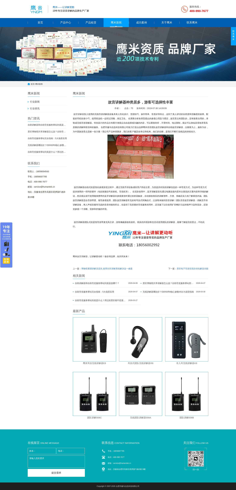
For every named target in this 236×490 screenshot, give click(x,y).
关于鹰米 (166, 22)
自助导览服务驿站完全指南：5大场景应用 (47, 138)
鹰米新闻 (116, 22)
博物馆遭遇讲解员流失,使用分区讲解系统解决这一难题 (106, 268)
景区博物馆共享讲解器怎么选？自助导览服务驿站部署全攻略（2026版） (47, 131)
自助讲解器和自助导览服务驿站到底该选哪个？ (47, 125)
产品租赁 (90, 22)
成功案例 (141, 22)
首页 (40, 22)
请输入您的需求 (56, 461)
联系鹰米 (192, 22)
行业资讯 (35, 108)
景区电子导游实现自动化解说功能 (192, 268)
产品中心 (65, 22)
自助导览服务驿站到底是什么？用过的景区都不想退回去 (47, 152)
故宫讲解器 (78, 114)
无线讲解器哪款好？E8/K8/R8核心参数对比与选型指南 (47, 145)
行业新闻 (35, 101)
